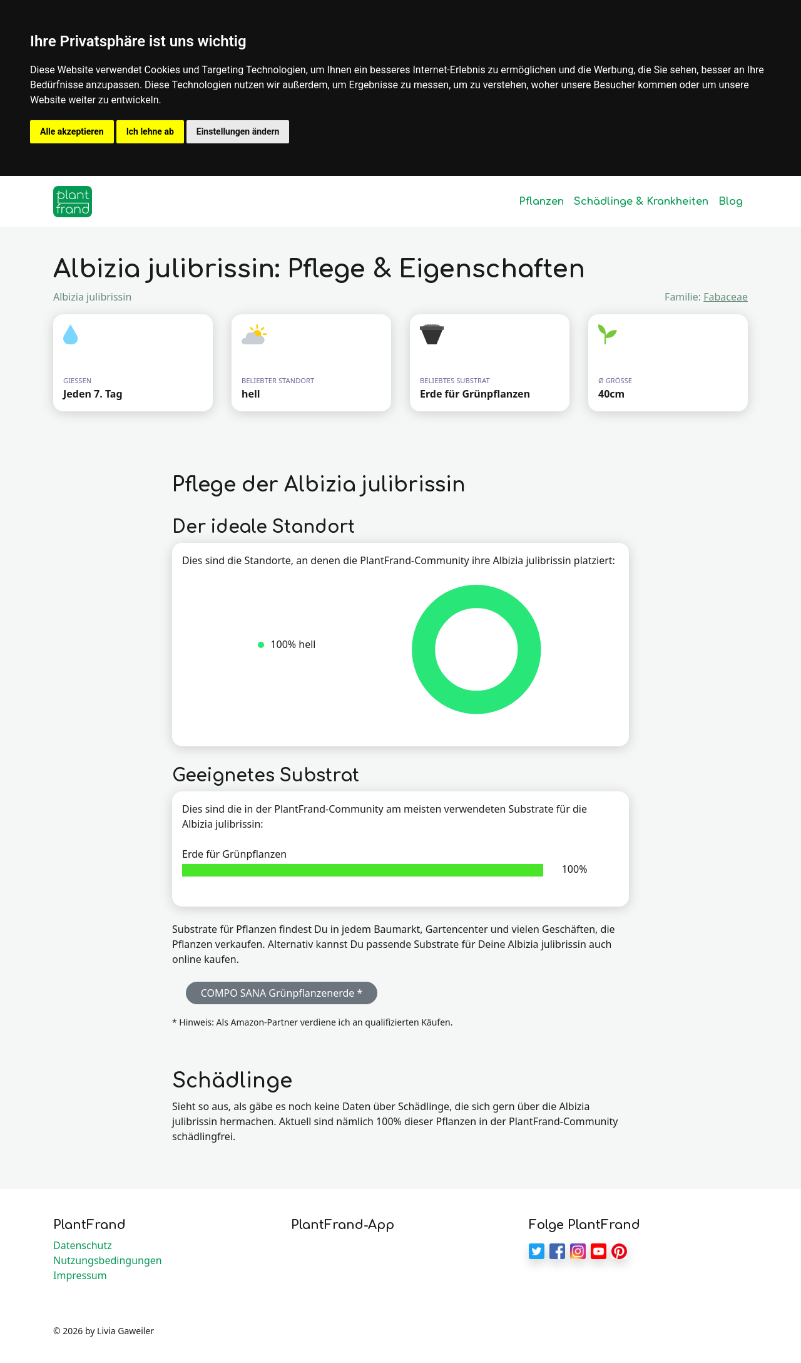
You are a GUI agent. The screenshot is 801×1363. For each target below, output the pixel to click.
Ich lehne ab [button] (150, 131)
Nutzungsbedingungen (107, 1260)
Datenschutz (82, 1245)
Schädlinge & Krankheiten (641, 201)
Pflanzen (541, 201)
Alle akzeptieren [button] (72, 131)
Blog (730, 201)
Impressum (80, 1275)
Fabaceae (725, 297)
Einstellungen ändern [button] (238, 131)
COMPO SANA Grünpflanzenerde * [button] (282, 993)
